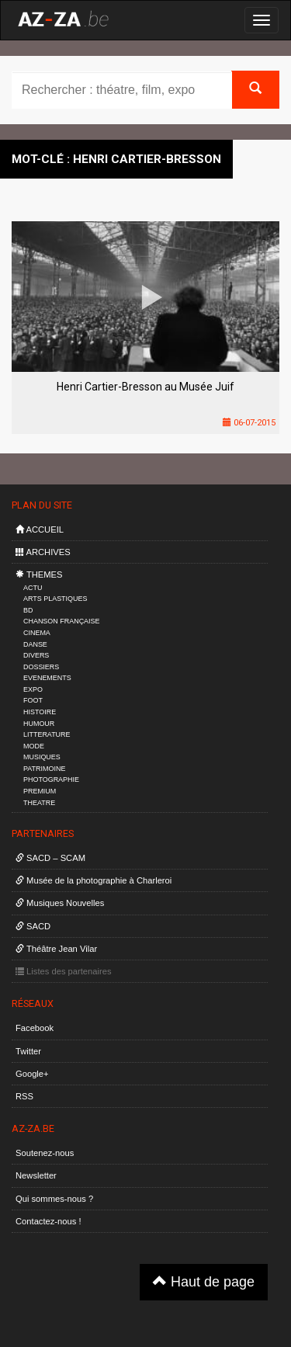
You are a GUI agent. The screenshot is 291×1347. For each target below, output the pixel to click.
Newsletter (36, 1175)
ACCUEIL (40, 529)
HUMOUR (38, 723)
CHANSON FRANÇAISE (61, 621)
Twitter (28, 1051)
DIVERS (36, 655)
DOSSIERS (41, 667)
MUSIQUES (42, 757)
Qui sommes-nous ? (54, 1198)
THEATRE (39, 803)
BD (28, 610)
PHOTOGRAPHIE (51, 779)
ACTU (32, 588)
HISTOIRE (39, 712)
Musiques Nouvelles (60, 903)
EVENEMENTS (47, 678)
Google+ (32, 1073)
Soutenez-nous (45, 1153)
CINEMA (36, 633)
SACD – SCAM (50, 858)
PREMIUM (39, 791)
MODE (33, 746)
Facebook (35, 1028)
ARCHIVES (43, 552)
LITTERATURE (47, 734)
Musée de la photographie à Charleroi (93, 880)
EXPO (33, 689)
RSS (24, 1096)
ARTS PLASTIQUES (55, 598)
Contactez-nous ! (48, 1221)
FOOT (33, 700)
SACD (33, 926)
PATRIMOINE (44, 768)
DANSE (35, 644)
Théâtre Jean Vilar (56, 948)
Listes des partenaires (64, 971)
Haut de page (204, 1281)
